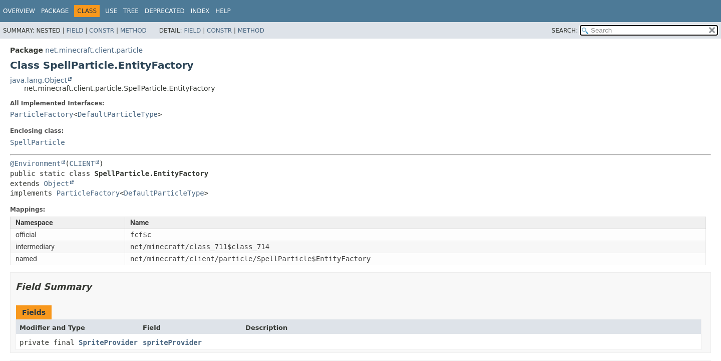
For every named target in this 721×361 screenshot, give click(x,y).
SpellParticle (37, 142)
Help (223, 11)
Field (74, 30)
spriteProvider (172, 342)
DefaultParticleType (118, 114)
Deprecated (165, 11)
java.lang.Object (38, 80)
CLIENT (82, 163)
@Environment (35, 163)
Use (111, 11)
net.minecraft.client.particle (94, 50)
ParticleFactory (41, 114)
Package (55, 11)
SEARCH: (565, 30)
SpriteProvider (108, 342)
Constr (101, 30)
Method (133, 30)
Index (200, 11)
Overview (19, 11)
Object (56, 183)
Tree (131, 11)
